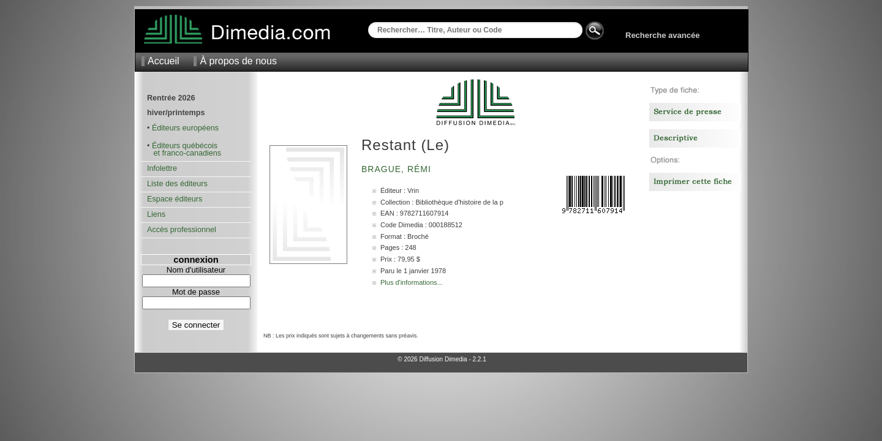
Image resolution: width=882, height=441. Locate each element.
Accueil (163, 61)
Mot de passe (196, 291)
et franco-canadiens (184, 153)
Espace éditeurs (174, 199)
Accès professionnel (181, 229)
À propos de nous (238, 61)
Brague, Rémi (397, 169)
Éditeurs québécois (184, 145)
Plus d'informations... (411, 282)
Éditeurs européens (185, 128)
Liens (156, 214)
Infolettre (162, 168)
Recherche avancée (662, 35)
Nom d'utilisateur (196, 269)
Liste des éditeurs (177, 183)
